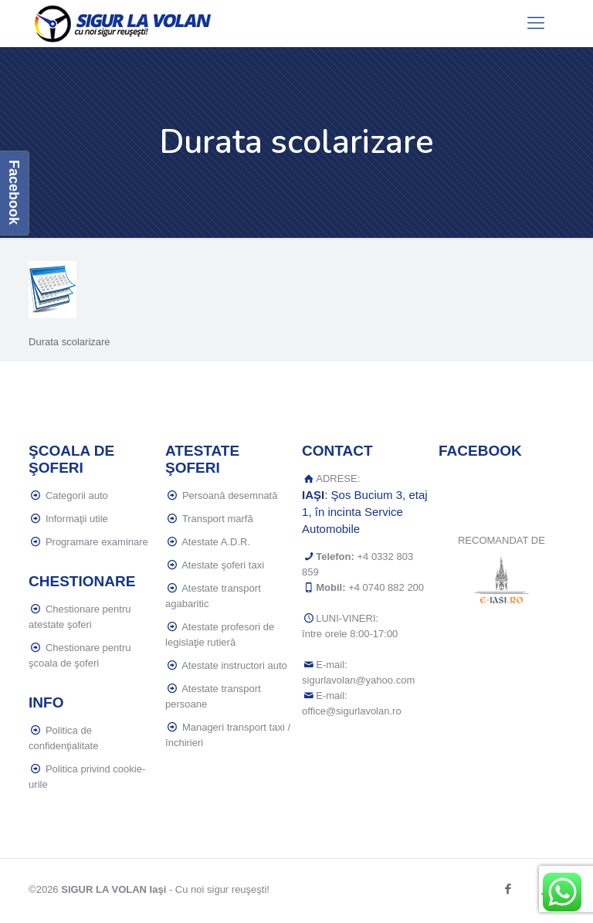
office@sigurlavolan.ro (352, 711)
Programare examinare (97, 542)
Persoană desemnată (230, 495)
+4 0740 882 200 (386, 587)
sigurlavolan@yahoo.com (358, 680)
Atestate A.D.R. (215, 542)
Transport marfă (217, 518)
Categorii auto (77, 495)
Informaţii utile (77, 518)
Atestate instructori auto (234, 665)
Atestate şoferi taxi (222, 565)
